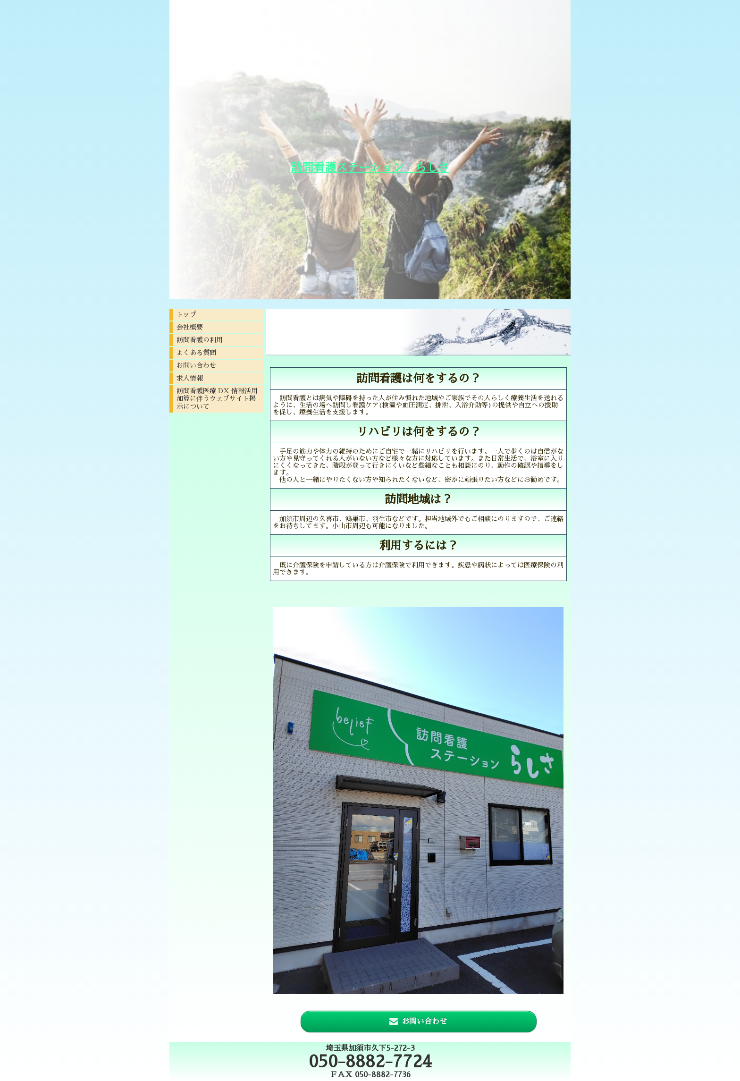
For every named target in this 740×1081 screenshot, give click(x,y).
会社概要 (190, 327)
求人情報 (190, 378)
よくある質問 (196, 352)
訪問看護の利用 (200, 340)
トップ (186, 314)
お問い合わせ (196, 365)
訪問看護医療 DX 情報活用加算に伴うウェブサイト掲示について (217, 399)
